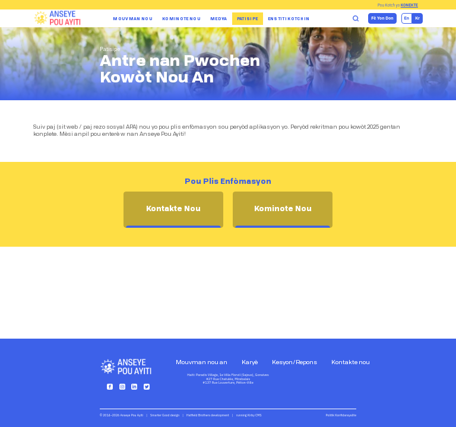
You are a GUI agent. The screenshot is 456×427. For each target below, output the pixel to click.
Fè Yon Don (382, 18)
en (407, 18)
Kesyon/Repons (294, 362)
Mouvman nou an (201, 362)
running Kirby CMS (249, 415)
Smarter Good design (164, 415)
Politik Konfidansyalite (341, 415)
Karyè (250, 362)
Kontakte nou (350, 362)
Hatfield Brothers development (207, 415)
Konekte (409, 5)
